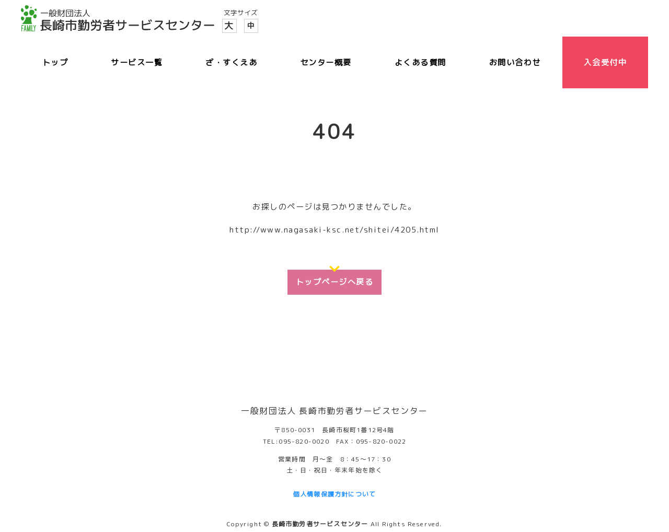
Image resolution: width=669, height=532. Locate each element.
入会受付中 (605, 62)
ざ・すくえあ (231, 62)
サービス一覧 (137, 62)
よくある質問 (420, 62)
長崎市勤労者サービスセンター (320, 523)
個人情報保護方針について (334, 494)
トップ (55, 62)
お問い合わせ (515, 62)
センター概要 (326, 62)
